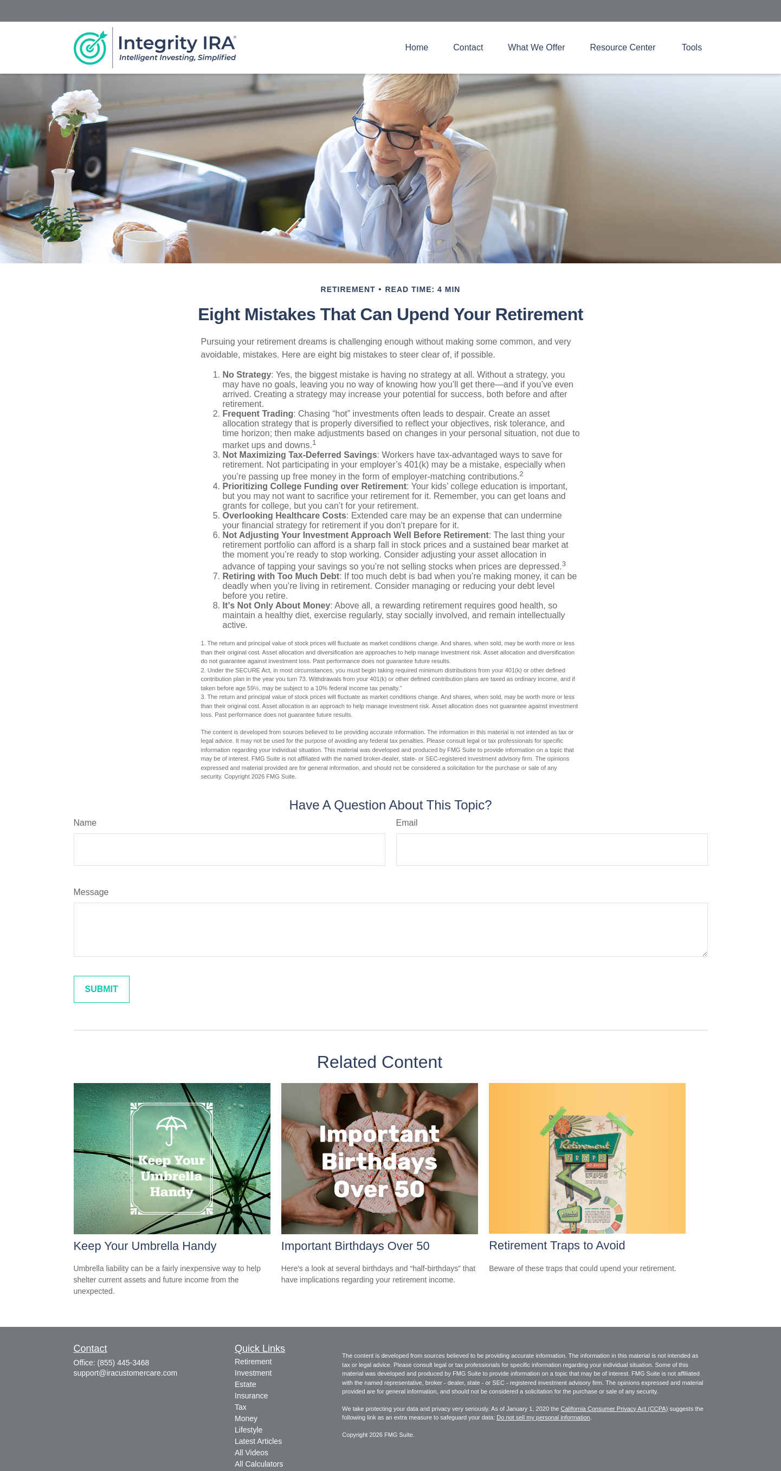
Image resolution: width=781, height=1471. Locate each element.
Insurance (251, 1395)
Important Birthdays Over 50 (355, 1246)
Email (407, 822)
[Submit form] (102, 989)
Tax (241, 1407)
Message (91, 892)
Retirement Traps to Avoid (557, 1245)
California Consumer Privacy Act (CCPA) (614, 1408)
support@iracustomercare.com (126, 1373)
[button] (417, 47)
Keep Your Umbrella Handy (145, 1246)
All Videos (251, 1452)
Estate (245, 1384)
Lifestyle (248, 1429)
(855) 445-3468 (124, 1362)
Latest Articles (258, 1441)
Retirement (253, 1361)
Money (246, 1418)
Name (85, 822)
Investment (253, 1373)
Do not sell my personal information (543, 1417)
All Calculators (259, 1464)
